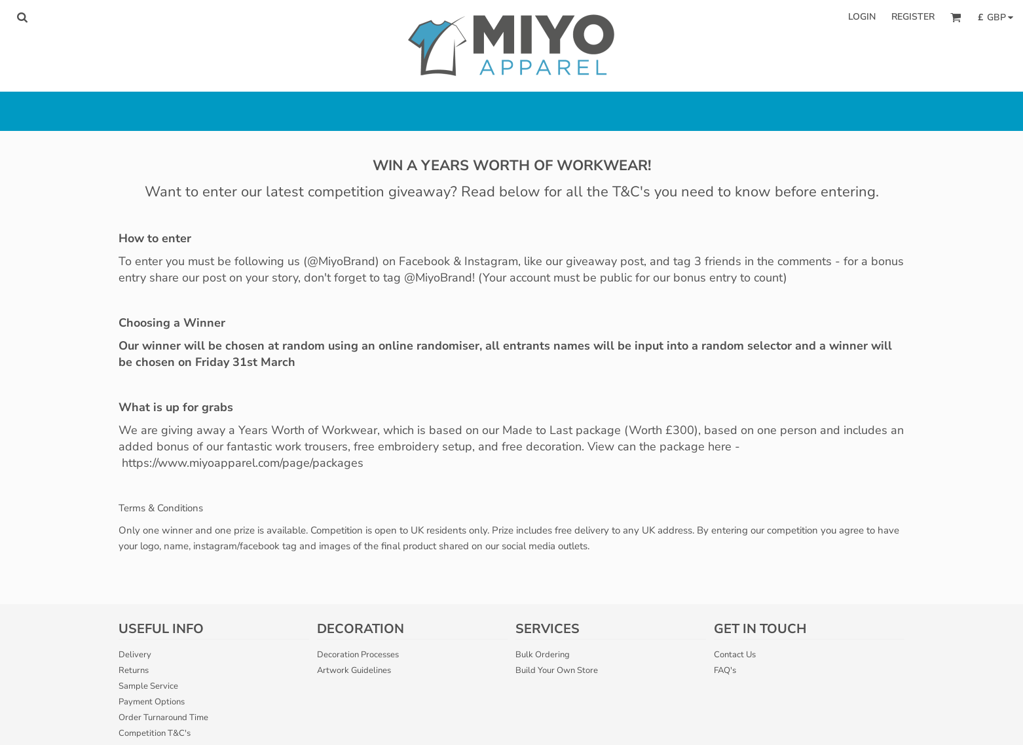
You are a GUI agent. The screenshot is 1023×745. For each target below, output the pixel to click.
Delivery (135, 655)
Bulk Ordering (542, 655)
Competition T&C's (155, 733)
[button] (22, 17)
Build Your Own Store (556, 670)
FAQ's (725, 670)
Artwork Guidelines (354, 670)
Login (862, 16)
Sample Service (148, 686)
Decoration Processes (358, 655)
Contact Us (735, 655)
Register (913, 16)
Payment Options (152, 702)
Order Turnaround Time (163, 717)
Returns (134, 670)
